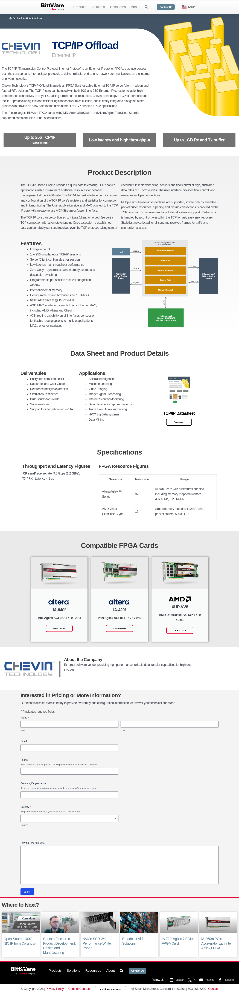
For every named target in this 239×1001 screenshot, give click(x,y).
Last (123, 736)
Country (25, 831)
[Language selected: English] (189, 7)
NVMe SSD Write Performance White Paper (97, 949)
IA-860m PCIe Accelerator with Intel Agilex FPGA (216, 949)
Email (25, 747)
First (23, 736)
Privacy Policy (55, 994)
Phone (24, 765)
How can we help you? (33, 848)
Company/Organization (33, 789)
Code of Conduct (79, 994)
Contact (213, 994)
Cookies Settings (110, 995)
